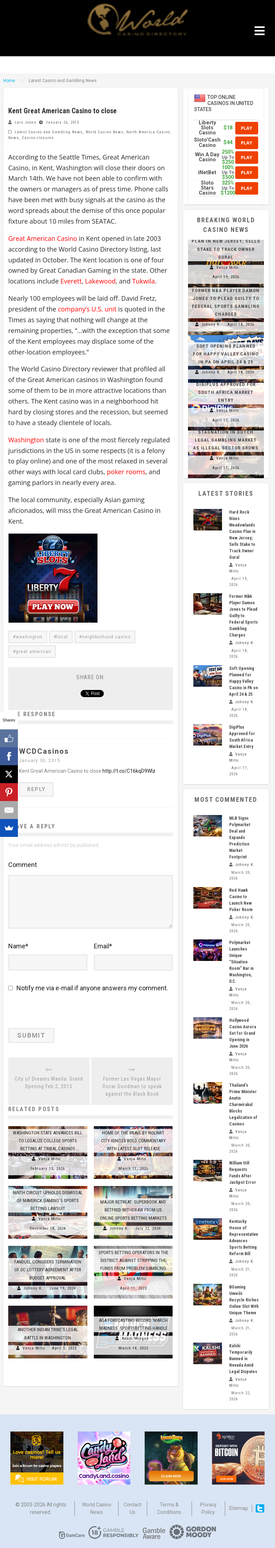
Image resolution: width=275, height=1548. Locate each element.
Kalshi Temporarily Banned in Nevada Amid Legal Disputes (243, 1358)
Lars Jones (26, 122)
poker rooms (126, 471)
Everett (71, 281)
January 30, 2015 (39, 760)
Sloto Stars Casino (207, 188)
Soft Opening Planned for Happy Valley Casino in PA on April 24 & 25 (226, 354)
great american (33, 651)
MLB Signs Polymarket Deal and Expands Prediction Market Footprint (239, 837)
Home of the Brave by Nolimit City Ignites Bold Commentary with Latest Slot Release (133, 1140)
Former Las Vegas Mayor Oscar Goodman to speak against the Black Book (132, 1086)
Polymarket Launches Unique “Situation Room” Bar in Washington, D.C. (241, 962)
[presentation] (57, 1012)
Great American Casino (42, 238)
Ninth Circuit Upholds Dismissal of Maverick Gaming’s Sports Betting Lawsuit (48, 1199)
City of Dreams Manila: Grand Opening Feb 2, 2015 (49, 1082)
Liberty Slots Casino (207, 128)
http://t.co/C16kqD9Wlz (128, 771)
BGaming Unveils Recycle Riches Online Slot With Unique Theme (244, 1300)
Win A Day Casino (207, 157)
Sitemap (238, 1508)
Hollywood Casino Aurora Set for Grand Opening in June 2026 (242, 1033)
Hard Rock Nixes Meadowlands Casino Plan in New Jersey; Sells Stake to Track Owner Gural (226, 241)
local (62, 636)
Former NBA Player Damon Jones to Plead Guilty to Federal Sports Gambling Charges (243, 616)
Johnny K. (119, 1227)
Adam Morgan (135, 1338)
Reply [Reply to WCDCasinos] (36, 789)
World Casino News (105, 132)
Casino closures (38, 137)
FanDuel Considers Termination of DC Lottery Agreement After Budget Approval (47, 1269)
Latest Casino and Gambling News (49, 132)
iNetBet (207, 173)
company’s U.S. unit (87, 309)
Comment (22, 864)
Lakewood (100, 281)
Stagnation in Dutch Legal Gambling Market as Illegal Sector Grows (226, 440)
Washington (26, 439)
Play (246, 128)
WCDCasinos (44, 751)
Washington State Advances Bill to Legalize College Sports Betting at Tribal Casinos (47, 1140)
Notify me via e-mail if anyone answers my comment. (88, 988)
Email (103, 946)
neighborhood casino (106, 636)
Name (18, 946)
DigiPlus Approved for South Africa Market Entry (226, 392)
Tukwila (143, 281)
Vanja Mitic (49, 1158)
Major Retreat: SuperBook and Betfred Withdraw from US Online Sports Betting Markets (133, 1209)
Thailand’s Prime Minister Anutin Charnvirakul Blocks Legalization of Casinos (243, 1105)
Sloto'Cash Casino (207, 142)
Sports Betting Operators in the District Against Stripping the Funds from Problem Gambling (133, 1260)
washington (29, 636)
